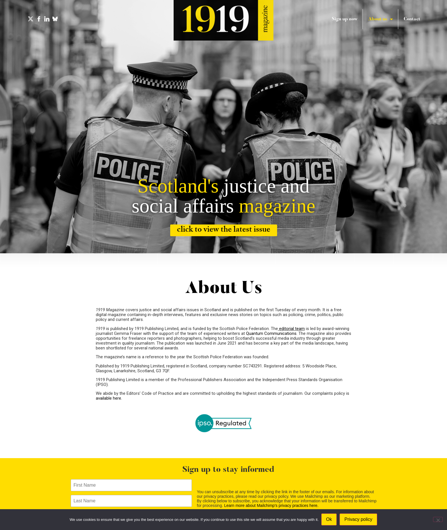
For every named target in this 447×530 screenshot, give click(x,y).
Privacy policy (359, 519)
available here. (109, 398)
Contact (412, 14)
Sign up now (344, 14)
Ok (329, 519)
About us (380, 14)
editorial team (291, 328)
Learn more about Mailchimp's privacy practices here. (271, 505)
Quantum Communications (271, 333)
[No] (438, 519)
